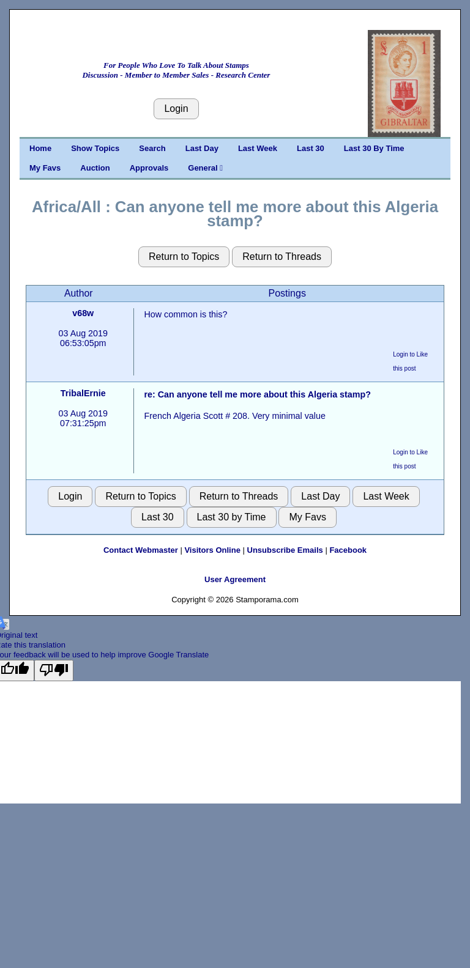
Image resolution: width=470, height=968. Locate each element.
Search (152, 148)
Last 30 (310, 148)
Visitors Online (212, 550)
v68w (83, 313)
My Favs (45, 167)
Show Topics (95, 148)
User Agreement (235, 579)
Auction (95, 167)
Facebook (348, 550)
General (205, 167)
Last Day (201, 148)
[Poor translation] (53, 670)
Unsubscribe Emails (285, 550)
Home (40, 148)
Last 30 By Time (374, 148)
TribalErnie (83, 393)
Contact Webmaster (140, 550)
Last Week (257, 148)
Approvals (149, 167)
